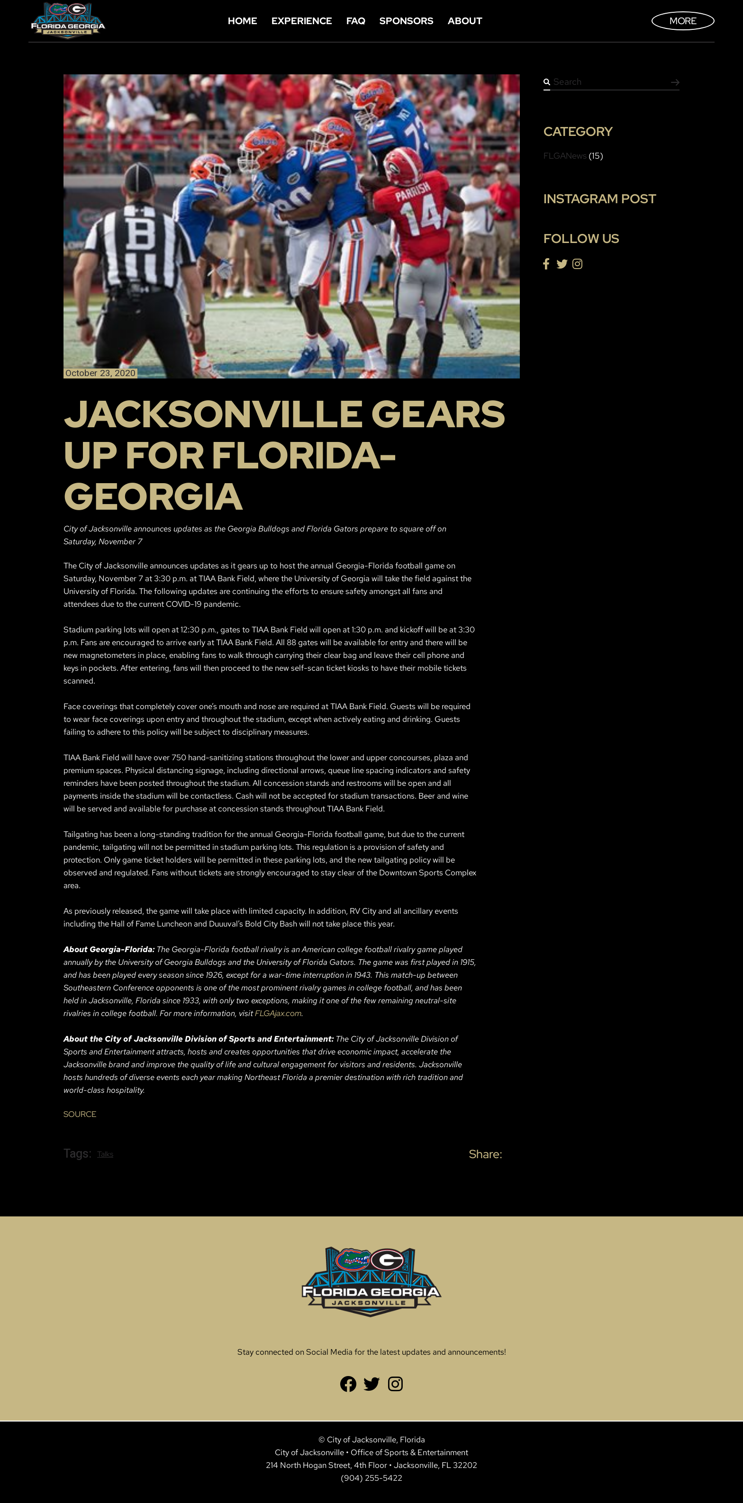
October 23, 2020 (100, 373)
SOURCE (79, 1114)
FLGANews (565, 155)
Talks (105, 1154)
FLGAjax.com (278, 1013)
